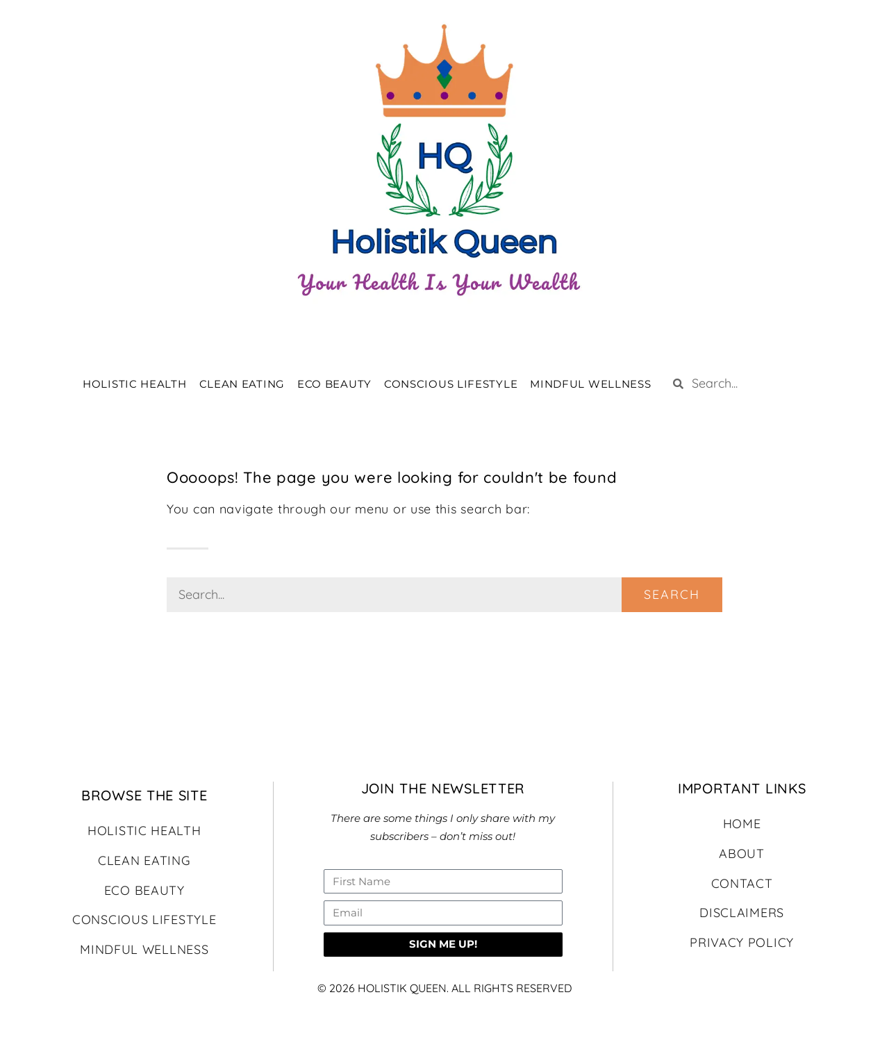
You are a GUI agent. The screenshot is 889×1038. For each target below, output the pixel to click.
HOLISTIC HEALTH (135, 383)
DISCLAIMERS (741, 913)
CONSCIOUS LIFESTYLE (450, 383)
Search (672, 594)
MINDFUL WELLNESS (590, 383)
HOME (742, 824)
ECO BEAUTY (334, 383)
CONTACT (742, 883)
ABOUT (742, 854)
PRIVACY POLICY (742, 942)
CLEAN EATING (242, 383)
